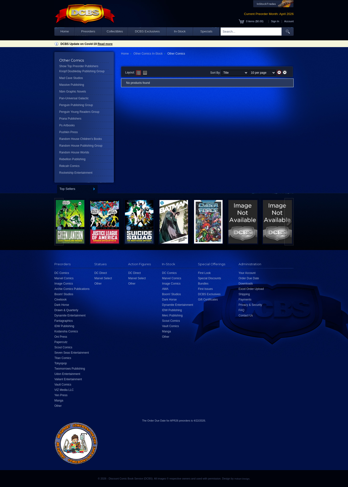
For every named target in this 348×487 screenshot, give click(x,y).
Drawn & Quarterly (66, 310)
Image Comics (63, 283)
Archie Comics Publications (71, 289)
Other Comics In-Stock (148, 53)
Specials (206, 31)
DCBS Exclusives (147, 31)
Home (64, 31)
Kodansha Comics (66, 331)
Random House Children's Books (80, 139)
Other (58, 406)
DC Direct (100, 273)
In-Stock (180, 31)
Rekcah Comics (69, 166)
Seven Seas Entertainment (71, 352)
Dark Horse (61, 305)
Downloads (246, 283)
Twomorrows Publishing (69, 368)
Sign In (275, 21)
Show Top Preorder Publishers (78, 66)
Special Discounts (209, 278)
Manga (58, 400)
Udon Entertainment (67, 374)
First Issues (205, 289)
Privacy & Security (250, 305)
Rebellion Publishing (72, 159)
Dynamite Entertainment (70, 315)
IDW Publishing (64, 326)
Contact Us (246, 315)
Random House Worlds (74, 152)
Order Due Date (249, 278)
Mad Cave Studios (71, 78)
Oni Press (60, 336)
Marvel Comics (63, 278)
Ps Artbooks (67, 125)
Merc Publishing (172, 315)
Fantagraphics (63, 320)
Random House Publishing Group (80, 145)
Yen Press (60, 395)
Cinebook (60, 299)
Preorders (88, 31)
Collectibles (115, 31)
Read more (105, 44)
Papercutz (60, 342)
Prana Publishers (70, 118)
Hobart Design (241, 478)
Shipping (244, 294)
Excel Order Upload (251, 289)
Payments (245, 299)
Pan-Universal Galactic (74, 98)
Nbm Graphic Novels (72, 91)
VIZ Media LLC (64, 390)
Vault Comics (62, 384)
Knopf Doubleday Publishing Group (81, 71)
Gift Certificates (208, 299)
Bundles (203, 283)
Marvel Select (103, 278)
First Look (204, 273)
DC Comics (61, 273)
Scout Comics (63, 347)
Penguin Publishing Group (76, 105)
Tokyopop (60, 363)
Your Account (247, 273)
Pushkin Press (68, 132)
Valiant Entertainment (68, 379)
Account (289, 21)
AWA (165, 289)
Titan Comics (62, 358)
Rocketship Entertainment (75, 172)
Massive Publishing (71, 84)
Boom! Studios (63, 294)
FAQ (241, 310)
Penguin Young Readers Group (79, 112)
